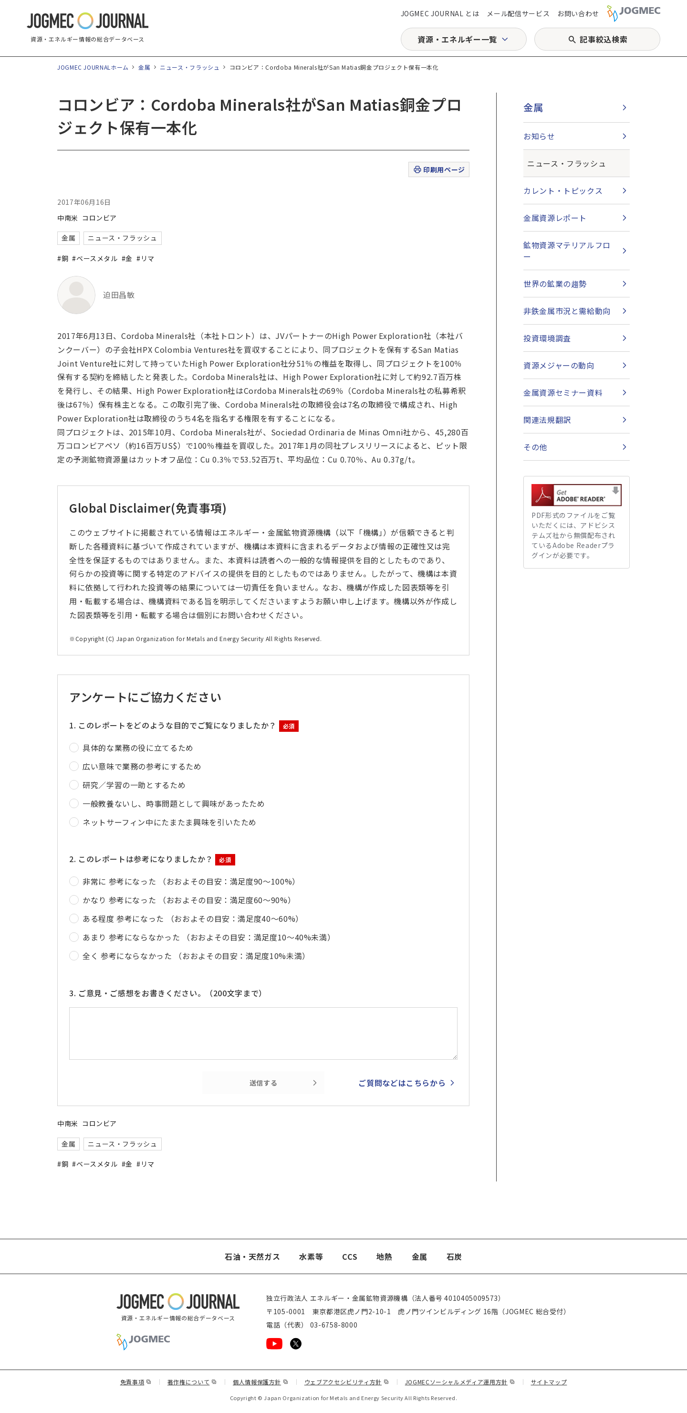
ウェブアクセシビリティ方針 (346, 1382)
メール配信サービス (518, 13)
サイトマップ (549, 1382)
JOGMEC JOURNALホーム (93, 67)
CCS (349, 1256)
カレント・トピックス (563, 190)
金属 (144, 67)
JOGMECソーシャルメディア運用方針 (460, 1382)
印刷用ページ (439, 170)
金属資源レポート (555, 217)
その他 (535, 447)
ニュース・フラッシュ (189, 67)
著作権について (192, 1382)
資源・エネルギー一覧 (457, 39)
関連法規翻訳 (547, 419)
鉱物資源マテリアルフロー (567, 250)
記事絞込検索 (603, 39)
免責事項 (136, 1382)
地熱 (384, 1256)
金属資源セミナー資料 (563, 392)
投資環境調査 (547, 338)
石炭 (454, 1256)
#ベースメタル (94, 258)
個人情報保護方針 (261, 1382)
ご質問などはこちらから (402, 1082)
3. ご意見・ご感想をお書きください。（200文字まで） (168, 993)
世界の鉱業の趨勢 (555, 283)
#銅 (62, 258)
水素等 (311, 1256)
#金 (127, 258)
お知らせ (539, 136)
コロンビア (99, 217)
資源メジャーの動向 (558, 365)
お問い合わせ (578, 13)
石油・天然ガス (252, 1256)
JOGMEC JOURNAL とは (440, 13)
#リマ (145, 258)
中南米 (67, 217)
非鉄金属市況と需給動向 (567, 310)
